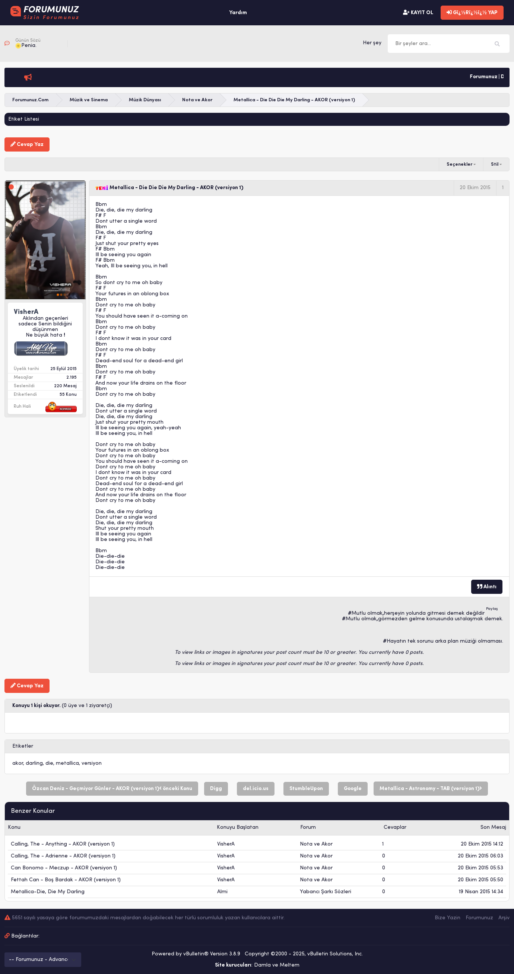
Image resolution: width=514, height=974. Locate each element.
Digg (216, 789)
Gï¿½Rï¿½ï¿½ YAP (472, 13)
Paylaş (492, 609)
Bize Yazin (447, 918)
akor (17, 763)
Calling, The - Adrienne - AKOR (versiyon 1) (63, 856)
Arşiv (504, 918)
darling (34, 763)
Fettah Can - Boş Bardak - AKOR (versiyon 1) (66, 880)
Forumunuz (479, 918)
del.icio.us (256, 789)
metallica (67, 763)
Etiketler (22, 746)
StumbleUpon (306, 789)
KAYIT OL (418, 13)
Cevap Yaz (27, 144)
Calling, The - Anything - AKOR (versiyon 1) (63, 844)
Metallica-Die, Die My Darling (48, 892)
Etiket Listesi (23, 119)
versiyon (92, 763)
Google (353, 789)
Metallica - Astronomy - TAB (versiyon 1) (431, 789)
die (49, 763)
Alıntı (486, 587)
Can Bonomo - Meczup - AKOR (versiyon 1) (64, 868)
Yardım (238, 13)
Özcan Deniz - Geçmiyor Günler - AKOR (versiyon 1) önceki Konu (112, 789)
